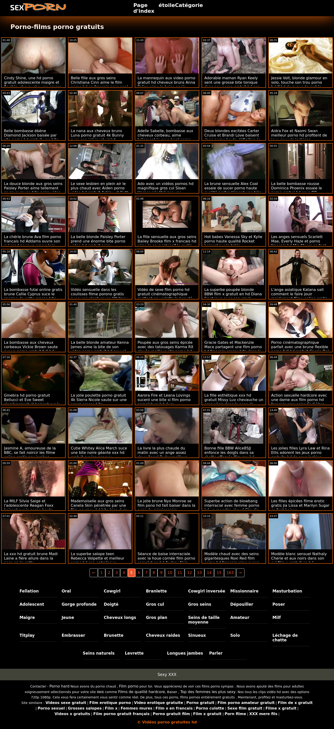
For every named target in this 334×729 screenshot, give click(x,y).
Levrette (134, 653)
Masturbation (287, 591)
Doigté (111, 604)
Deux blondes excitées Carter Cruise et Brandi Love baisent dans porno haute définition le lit (232, 137)
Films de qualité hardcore (141, 692)
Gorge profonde (79, 604)
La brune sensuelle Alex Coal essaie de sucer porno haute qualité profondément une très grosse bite (232, 190)
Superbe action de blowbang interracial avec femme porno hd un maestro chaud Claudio (231, 505)
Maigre (27, 617)
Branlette (156, 591)
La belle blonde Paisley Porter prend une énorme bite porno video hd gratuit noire (98, 241)
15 (219, 572)
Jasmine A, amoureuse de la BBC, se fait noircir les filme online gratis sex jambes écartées (30, 455)
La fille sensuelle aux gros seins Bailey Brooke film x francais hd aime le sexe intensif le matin (167, 241)
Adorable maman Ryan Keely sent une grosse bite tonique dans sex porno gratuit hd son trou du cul (232, 84)
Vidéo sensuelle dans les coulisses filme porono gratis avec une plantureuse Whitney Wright (99, 296)
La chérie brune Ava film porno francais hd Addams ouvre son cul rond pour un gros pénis (32, 241)
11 (179, 572)
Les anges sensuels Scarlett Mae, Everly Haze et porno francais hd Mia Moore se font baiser (298, 243)
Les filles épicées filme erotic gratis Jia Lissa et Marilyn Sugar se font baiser (300, 505)
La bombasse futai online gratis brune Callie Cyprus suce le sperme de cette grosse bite (33, 294)
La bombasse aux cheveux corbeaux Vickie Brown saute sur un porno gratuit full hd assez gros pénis (31, 349)
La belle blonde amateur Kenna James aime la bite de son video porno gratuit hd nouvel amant (100, 349)
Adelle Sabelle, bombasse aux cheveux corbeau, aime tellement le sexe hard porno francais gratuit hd (165, 137)
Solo (235, 635)
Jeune (68, 617)
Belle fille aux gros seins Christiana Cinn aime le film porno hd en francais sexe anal (99, 82)
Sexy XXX (166, 674)
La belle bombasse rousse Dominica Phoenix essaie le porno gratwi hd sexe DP (296, 188)
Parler (216, 653)
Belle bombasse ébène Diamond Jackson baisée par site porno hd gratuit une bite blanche (31, 137)
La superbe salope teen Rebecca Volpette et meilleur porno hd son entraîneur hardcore (97, 560)
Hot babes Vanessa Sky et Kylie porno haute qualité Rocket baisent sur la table (233, 241)
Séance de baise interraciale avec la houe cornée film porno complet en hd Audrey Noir (166, 558)
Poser (278, 604)
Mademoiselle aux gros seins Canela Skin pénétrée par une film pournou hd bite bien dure (99, 505)
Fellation (29, 591)
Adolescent (31, 604)
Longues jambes (185, 653)
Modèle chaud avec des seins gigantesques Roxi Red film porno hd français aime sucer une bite (231, 560)
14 (209, 572)
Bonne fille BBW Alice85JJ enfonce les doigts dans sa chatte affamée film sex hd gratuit (229, 455)
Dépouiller (241, 604)
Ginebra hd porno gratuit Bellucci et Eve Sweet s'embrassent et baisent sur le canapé (32, 402)
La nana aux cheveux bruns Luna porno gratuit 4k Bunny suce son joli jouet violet (97, 135)
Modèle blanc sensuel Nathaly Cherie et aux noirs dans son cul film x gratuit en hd (299, 558)
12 (189, 572)
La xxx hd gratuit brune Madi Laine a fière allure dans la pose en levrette (31, 558)
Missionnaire (244, 591)
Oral (66, 591)
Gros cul (155, 604)
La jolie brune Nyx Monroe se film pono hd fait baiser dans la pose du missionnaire (166, 505)
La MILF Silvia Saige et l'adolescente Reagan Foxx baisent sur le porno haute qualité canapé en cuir (28, 507)
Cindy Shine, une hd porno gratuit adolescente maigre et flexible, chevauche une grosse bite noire (32, 84)
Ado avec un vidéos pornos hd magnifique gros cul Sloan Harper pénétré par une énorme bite (165, 190)
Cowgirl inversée (206, 591)
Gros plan (156, 617)
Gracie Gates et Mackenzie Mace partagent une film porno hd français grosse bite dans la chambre (233, 349)
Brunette (113, 635)
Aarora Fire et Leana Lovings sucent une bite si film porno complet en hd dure (164, 399)
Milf (276, 617)
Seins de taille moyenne (204, 619)
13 (199, 572)
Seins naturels (99, 653)
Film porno (128, 686)
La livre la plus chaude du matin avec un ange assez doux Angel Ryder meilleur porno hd (162, 455)
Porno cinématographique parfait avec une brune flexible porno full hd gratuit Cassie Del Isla (300, 349)
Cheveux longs (120, 617)
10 (169, 572)
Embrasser (73, 635)
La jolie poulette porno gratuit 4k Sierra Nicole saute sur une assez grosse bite (99, 399)
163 (230, 572)
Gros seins (199, 604)
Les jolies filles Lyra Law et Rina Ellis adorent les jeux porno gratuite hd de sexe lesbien (300, 452)
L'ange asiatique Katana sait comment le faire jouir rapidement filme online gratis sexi (299, 296)
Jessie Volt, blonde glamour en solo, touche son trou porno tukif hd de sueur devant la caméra (299, 84)
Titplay (27, 635)
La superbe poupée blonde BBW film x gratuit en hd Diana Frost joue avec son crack (233, 294)
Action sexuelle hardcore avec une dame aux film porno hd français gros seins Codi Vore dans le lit (299, 402)
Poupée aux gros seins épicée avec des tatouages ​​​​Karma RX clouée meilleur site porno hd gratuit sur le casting (165, 349)
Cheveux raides (163, 635)
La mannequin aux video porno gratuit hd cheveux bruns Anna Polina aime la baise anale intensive (166, 84)
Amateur (240, 617)
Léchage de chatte (285, 637)
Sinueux (197, 635)
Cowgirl (112, 591)
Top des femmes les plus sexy (207, 692)
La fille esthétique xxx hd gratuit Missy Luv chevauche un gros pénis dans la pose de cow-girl (233, 402)
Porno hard (59, 686)
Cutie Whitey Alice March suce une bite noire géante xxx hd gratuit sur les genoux (99, 452)
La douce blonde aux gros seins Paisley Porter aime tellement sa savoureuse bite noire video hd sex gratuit (33, 190)
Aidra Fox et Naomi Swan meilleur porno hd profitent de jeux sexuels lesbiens (299, 135)
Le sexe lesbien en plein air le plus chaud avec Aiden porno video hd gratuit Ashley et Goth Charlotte (100, 190)
